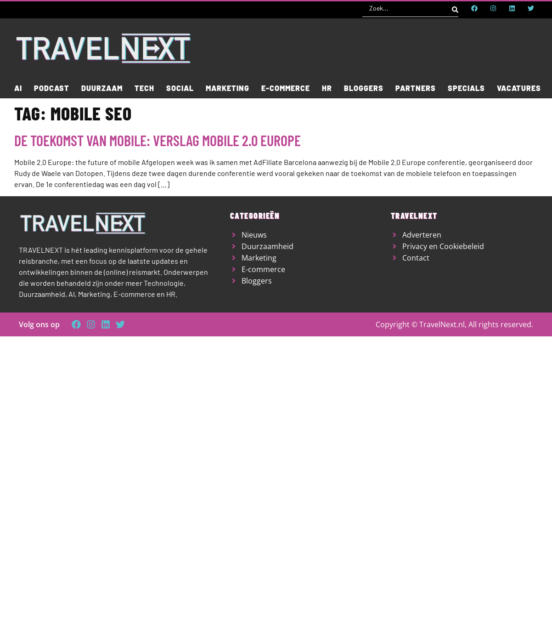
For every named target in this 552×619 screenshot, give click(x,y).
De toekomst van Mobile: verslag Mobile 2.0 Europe (157, 140)
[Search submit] (455, 8)
